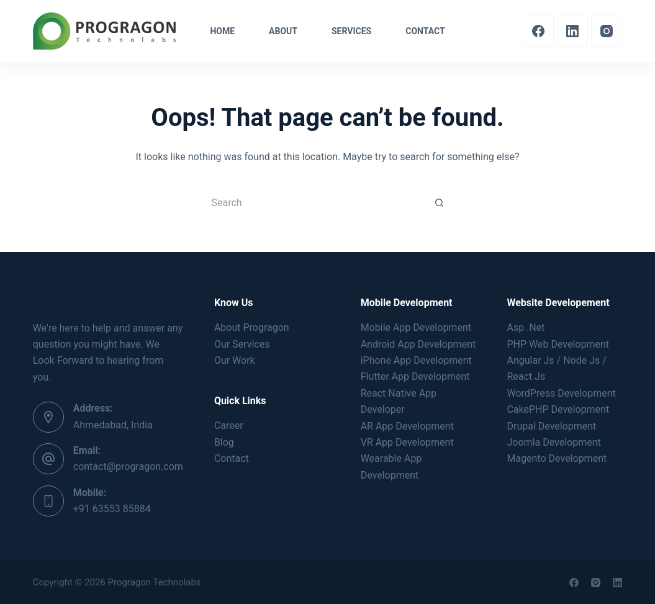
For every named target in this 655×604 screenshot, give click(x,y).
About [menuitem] (283, 31)
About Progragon (251, 327)
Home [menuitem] (222, 31)
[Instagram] (606, 31)
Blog (224, 442)
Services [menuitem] (351, 31)
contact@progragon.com (128, 466)
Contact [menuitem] (425, 31)
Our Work (234, 360)
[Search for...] (315, 202)
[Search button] (439, 202)
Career (228, 425)
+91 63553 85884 (112, 509)
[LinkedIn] (572, 31)
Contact (231, 458)
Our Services (242, 344)
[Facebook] (538, 31)
